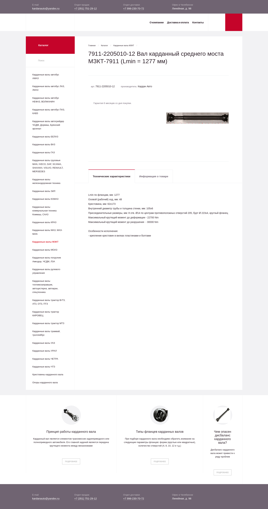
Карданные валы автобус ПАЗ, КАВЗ (48, 111)
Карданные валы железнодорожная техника (46, 181)
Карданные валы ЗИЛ (43, 191)
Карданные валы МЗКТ (45, 241)
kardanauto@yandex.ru (46, 8)
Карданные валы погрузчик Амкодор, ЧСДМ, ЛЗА (46, 259)
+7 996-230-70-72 (133, 8)
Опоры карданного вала (45, 382)
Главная (92, 45)
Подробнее (71, 461)
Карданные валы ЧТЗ (43, 366)
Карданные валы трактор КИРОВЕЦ (45, 313)
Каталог (104, 45)
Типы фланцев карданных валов (159, 431)
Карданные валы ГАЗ (43, 152)
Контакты (198, 22)
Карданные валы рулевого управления (46, 271)
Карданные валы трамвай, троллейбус (46, 333)
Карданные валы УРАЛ (44, 350)
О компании (157, 22)
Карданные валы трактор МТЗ (48, 323)
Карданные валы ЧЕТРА (45, 359)
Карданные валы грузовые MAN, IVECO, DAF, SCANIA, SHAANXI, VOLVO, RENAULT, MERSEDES (47, 166)
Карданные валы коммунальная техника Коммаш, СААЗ (44, 211)
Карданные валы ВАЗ (43, 144)
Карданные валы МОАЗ (44, 249)
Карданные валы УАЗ (43, 343)
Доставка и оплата (178, 22)
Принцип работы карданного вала (71, 431)
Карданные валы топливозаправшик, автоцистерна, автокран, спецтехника (45, 286)
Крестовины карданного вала (47, 374)
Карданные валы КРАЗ (44, 222)
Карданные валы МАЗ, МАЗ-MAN (47, 232)
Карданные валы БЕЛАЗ (45, 136)
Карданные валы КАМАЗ (45, 199)
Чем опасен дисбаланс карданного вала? (222, 437)
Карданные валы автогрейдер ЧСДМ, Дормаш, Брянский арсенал (48, 125)
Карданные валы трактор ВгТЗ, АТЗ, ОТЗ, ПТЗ (48, 302)
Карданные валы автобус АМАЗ (45, 76)
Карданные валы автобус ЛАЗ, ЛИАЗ (48, 88)
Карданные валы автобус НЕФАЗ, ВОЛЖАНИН (45, 100)
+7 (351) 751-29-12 (85, 8)
